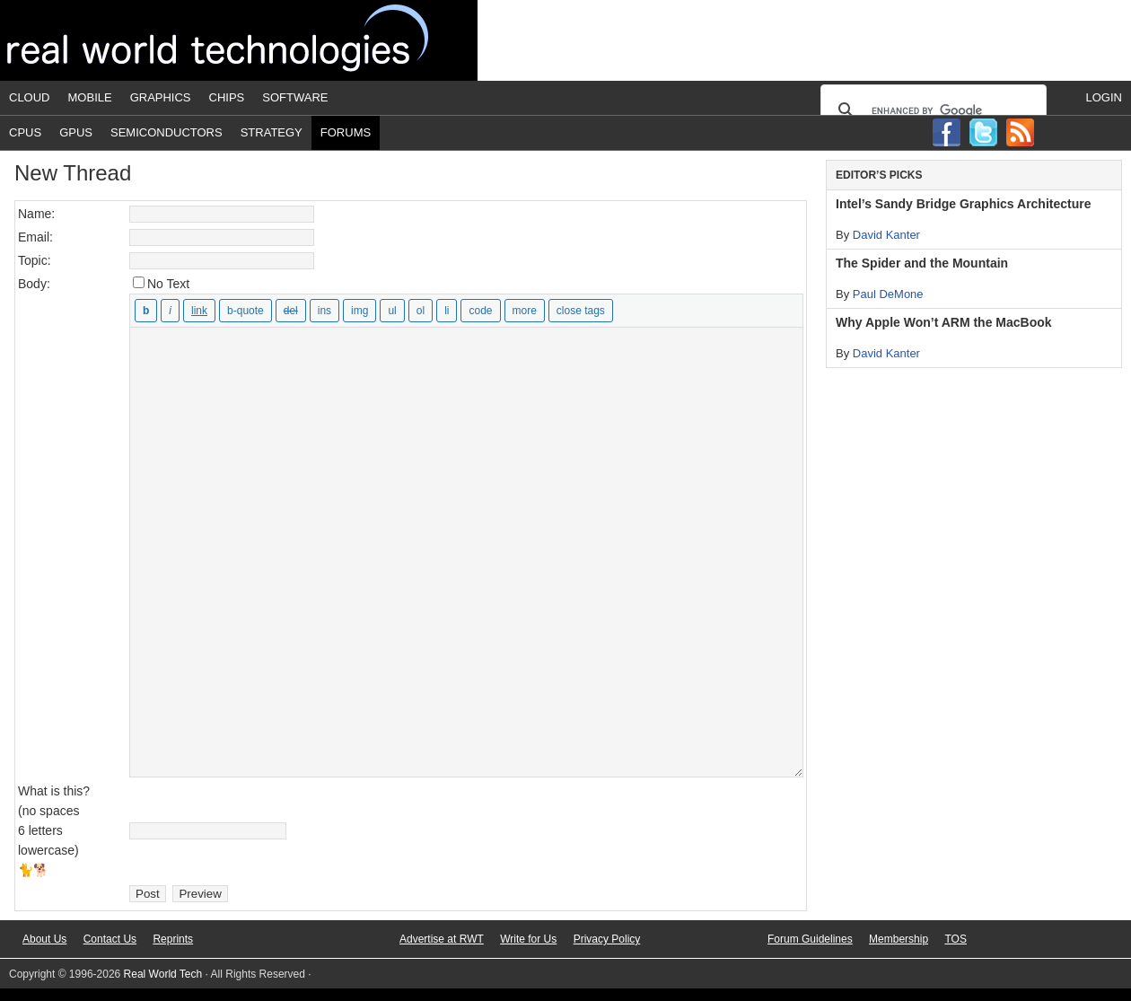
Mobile (90, 97)
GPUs (75, 132)
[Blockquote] (245, 310)
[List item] (446, 310)
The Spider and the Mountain (922, 263)
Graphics (160, 97)
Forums (345, 132)
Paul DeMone (888, 294)
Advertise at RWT (441, 939)
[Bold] (146, 310)
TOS (955, 939)
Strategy (271, 132)
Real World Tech (239, 40)
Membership (898, 939)
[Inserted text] (324, 310)
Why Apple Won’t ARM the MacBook (944, 322)
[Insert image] (359, 310)
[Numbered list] (420, 310)
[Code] (480, 310)
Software (295, 97)
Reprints (173, 939)
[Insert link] (199, 310)
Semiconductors (166, 132)
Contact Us (109, 939)
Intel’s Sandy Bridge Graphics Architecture (963, 204)
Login (1104, 97)
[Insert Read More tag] (524, 310)
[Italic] (170, 310)
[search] (931, 110)
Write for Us (528, 939)
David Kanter (886, 234)
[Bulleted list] (392, 310)
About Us (44, 939)
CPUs (25, 132)
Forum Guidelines (810, 939)
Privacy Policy (607, 939)
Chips (227, 97)
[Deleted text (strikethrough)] (291, 310)
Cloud (29, 97)
